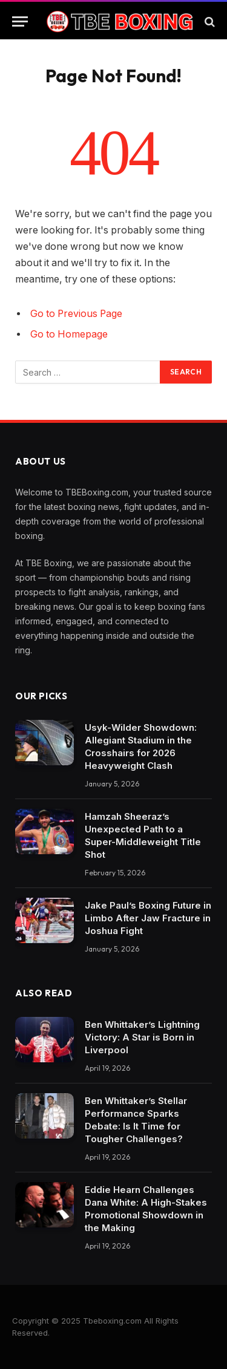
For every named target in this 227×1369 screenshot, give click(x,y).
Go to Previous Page (76, 313)
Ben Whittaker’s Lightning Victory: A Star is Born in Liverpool (142, 1037)
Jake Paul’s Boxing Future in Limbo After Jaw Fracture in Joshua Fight (148, 918)
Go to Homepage (69, 334)
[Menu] (20, 21)
